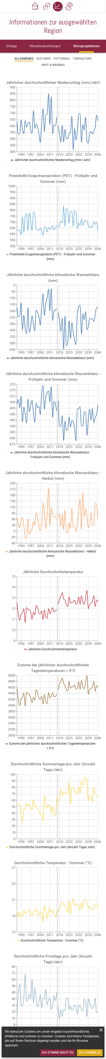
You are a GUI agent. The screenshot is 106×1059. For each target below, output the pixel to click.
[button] (35, 6)
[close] (101, 1030)
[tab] (11, 46)
